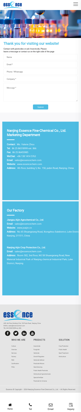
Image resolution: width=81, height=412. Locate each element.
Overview (14, 349)
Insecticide (35, 48)
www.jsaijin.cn (24, 227)
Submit (41, 107)
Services (14, 353)
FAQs (13, 367)
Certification (15, 363)
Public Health (63, 349)
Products (39, 339)
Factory (13, 356)
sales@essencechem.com (28, 160)
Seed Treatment (63, 353)
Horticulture (62, 356)
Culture (13, 346)
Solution (64, 339)
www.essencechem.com (29, 164)
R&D (12, 360)
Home (10, 406)
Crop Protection (63, 346)
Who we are (18, 339)
